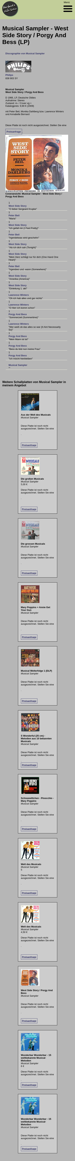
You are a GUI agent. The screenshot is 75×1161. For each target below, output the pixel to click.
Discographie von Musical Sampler (25, 53)
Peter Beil (14, 215)
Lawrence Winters (19, 295)
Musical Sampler (18, 365)
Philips (9, 75)
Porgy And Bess (18, 314)
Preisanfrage (13, 131)
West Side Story (17, 205)
